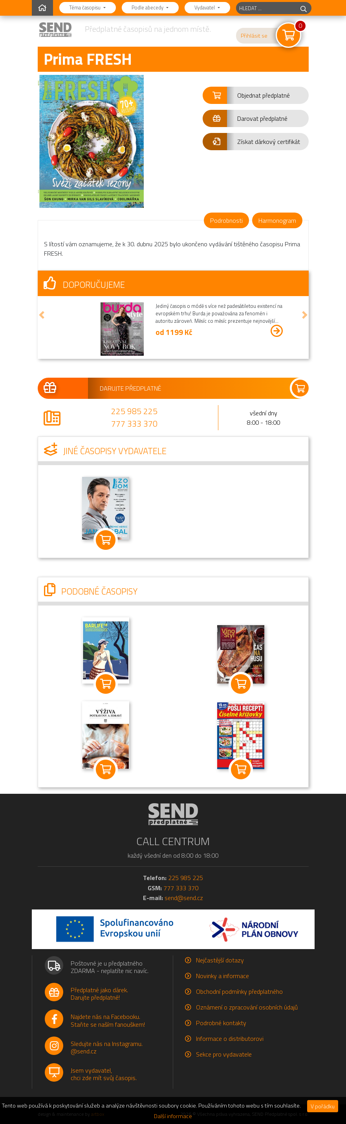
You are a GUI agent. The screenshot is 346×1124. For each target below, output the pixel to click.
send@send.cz (184, 897)
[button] (256, 95)
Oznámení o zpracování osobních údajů (247, 1007)
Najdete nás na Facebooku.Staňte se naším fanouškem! (108, 1020)
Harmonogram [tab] (277, 220)
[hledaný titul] (266, 8)
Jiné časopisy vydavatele (105, 451)
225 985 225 (134, 411)
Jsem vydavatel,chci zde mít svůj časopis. (104, 1074)
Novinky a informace (222, 975)
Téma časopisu (85, 7)
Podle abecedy (148, 7)
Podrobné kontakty (221, 1023)
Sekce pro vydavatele (224, 1054)
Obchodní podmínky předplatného (239, 991)
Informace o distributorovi (230, 1038)
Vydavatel (205, 7)
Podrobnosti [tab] (226, 220)
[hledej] (303, 8)
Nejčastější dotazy (220, 960)
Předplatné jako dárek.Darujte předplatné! (99, 993)
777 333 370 (134, 423)
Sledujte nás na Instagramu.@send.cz (107, 1047)
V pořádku (323, 1106)
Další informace (173, 1116)
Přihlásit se (254, 35)
